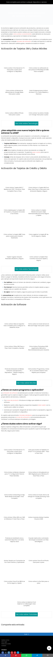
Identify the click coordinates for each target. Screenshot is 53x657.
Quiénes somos (5, 640)
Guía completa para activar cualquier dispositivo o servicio (26, 2)
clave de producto (13, 400)
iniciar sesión (42, 405)
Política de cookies (6, 643)
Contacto (3, 645)
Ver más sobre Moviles (26, 383)
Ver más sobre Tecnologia (26, 123)
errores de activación (22, 417)
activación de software (10, 393)
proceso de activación (24, 41)
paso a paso (36, 152)
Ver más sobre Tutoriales (26, 614)
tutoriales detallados (25, 415)
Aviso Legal (4, 642)
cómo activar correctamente (22, 34)
